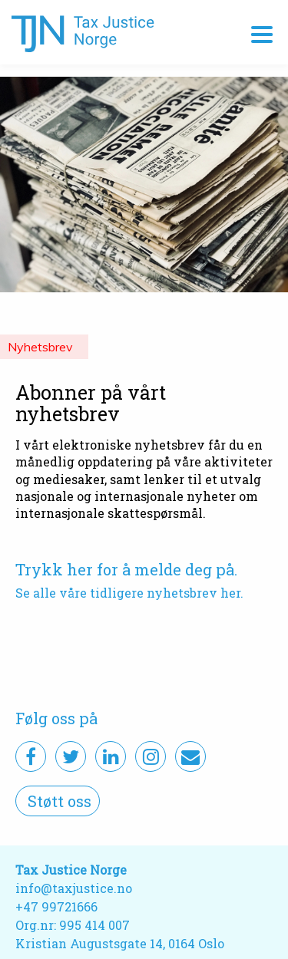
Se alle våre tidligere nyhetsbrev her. (129, 593)
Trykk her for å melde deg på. (126, 569)
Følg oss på (56, 718)
